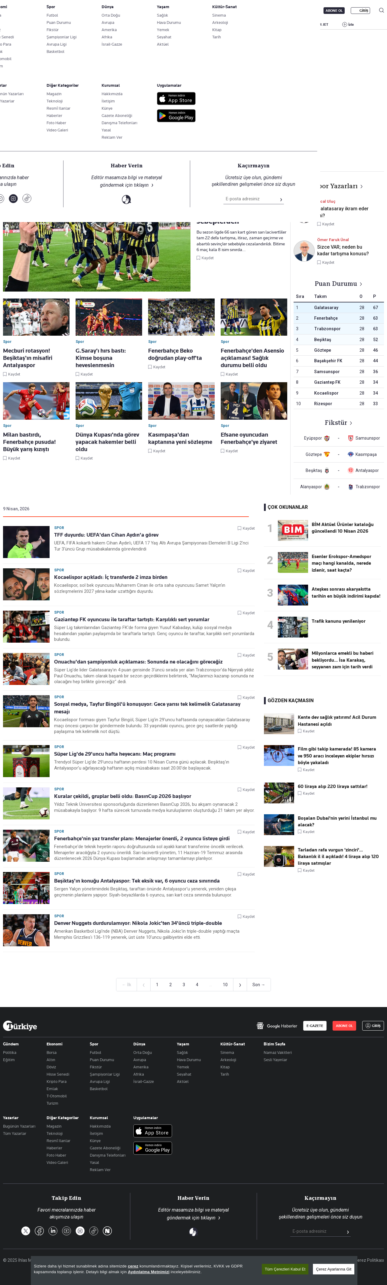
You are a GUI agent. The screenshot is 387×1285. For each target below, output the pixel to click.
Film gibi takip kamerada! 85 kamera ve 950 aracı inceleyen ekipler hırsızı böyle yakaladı (337, 755)
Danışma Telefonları (107, 1155)
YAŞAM (250, 24)
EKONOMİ (174, 24)
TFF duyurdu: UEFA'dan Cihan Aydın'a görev (106, 535)
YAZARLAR (51, 24)
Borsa (52, 1052)
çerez (133, 1266)
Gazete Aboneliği (71, 10)
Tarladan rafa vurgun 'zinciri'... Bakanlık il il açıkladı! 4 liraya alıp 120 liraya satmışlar (338, 856)
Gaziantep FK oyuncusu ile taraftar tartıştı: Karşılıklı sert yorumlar (131, 619)
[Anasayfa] (20, 1026)
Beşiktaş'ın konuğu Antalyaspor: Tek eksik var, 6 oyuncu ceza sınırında (137, 881)
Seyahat (184, 1074)
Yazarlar (10, 1117)
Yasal (94, 1162)
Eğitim (9, 1059)
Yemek (183, 1066)
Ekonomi (55, 1043)
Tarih (224, 1074)
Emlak (52, 1088)
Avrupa (139, 1059)
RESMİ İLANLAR (283, 24)
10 (225, 984)
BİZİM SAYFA (83, 24)
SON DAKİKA (17, 24)
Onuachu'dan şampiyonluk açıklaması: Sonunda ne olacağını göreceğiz (138, 662)
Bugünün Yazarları (19, 1126)
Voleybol (191, 150)
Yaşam (183, 1043)
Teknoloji (55, 1133)
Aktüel (183, 1081)
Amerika (140, 1066)
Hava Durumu (189, 1059)
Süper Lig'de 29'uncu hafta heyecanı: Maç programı (115, 754)
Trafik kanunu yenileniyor (339, 621)
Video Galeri (57, 1162)
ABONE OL (334, 10)
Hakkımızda (100, 1126)
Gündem (11, 1043)
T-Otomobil (57, 1095)
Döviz (51, 1066)
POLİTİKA (144, 24)
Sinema (227, 1052)
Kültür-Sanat (232, 1043)
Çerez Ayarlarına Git (333, 1269)
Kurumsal (99, 1117)
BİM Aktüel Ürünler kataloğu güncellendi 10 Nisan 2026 (343, 528)
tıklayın (208, 1218)
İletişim (96, 1133)
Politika (9, 1052)
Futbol (134, 150)
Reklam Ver (100, 1169)
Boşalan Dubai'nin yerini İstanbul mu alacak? (337, 821)
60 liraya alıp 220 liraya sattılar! (332, 786)
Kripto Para (57, 1081)
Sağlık (182, 1052)
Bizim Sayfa (274, 1043)
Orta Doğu (142, 1052)
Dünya (139, 1043)
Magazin (54, 1126)
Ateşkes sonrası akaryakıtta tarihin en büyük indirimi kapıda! (346, 592)
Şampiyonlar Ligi (105, 1074)
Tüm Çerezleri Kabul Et (285, 1269)
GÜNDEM (115, 24)
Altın (51, 1059)
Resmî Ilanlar (58, 1140)
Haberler (54, 1147)
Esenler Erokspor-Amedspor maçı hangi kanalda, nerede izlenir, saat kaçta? (341, 563)
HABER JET (319, 24)
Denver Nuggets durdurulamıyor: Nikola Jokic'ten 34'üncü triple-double (138, 923)
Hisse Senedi (58, 1074)
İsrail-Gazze (143, 1081)
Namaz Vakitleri (278, 1052)
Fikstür (96, 1066)
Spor (26, 162)
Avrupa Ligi (100, 1081)
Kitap (225, 1066)
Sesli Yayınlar (275, 1059)
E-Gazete (34, 10)
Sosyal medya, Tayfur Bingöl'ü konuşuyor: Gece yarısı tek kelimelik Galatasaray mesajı (147, 708)
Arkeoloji (228, 1059)
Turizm (52, 1103)
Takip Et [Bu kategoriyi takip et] (193, 133)
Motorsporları (246, 150)
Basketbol (161, 150)
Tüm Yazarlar (14, 1133)
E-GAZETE (315, 1026)
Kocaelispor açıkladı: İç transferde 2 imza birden (110, 577)
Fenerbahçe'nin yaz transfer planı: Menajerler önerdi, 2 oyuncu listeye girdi (142, 838)
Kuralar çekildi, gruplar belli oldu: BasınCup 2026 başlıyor (122, 796)
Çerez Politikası (369, 1260)
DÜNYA (202, 24)
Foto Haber (56, 1155)
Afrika (138, 1074)
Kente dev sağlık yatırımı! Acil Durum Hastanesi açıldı (337, 721)
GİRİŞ (363, 10)
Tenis (216, 150)
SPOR (226, 24)
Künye (95, 1140)
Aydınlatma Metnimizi (149, 1272)
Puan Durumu (102, 1059)
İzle (351, 24)
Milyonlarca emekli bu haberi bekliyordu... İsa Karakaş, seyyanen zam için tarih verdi (342, 660)
